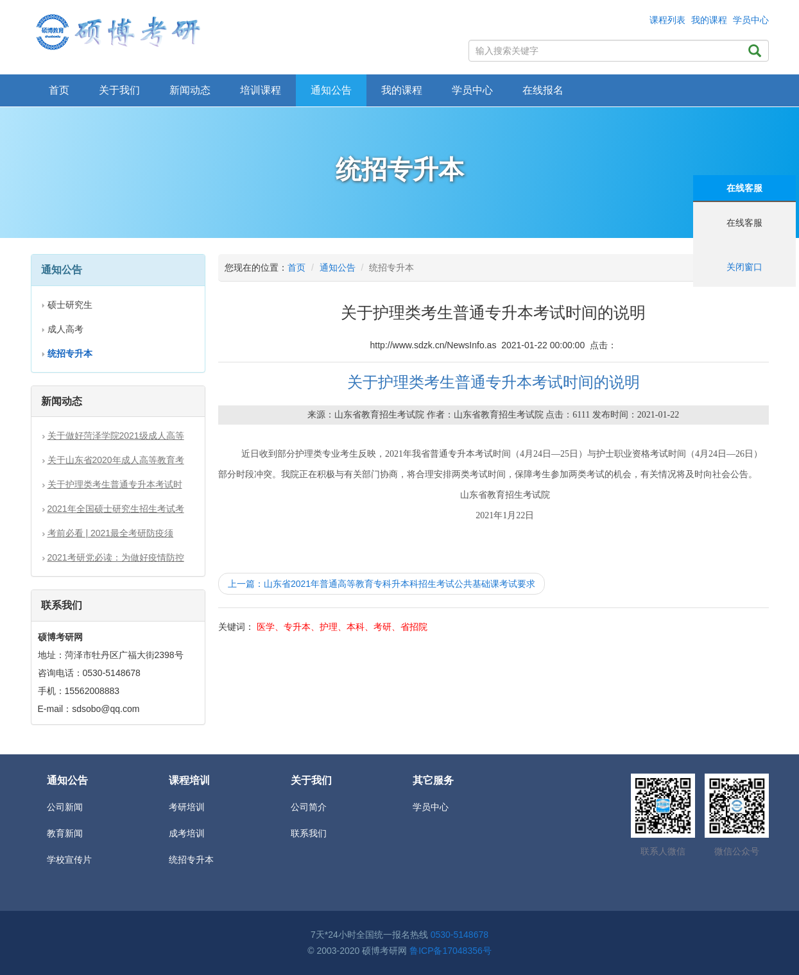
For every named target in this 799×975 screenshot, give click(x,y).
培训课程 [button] (260, 90)
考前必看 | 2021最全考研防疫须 (110, 533)
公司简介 (309, 807)
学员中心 (751, 20)
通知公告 (338, 267)
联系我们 (309, 833)
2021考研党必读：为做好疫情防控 (115, 557)
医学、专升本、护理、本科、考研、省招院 (342, 627)
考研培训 (187, 807)
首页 (59, 90)
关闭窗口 (744, 267)
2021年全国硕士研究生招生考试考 (115, 509)
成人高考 (65, 329)
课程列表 (667, 20)
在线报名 (542, 90)
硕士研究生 (69, 305)
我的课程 (709, 20)
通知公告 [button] (331, 90)
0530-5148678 (459, 934)
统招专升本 (191, 859)
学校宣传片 (69, 859)
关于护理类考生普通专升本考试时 (114, 484)
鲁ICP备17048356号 (450, 950)
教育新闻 (65, 833)
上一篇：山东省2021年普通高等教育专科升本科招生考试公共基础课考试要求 (381, 584)
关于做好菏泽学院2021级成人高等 (115, 435)
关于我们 (119, 90)
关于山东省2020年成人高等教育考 (115, 460)
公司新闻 (65, 807)
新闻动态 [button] (189, 90)
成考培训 (187, 833)
